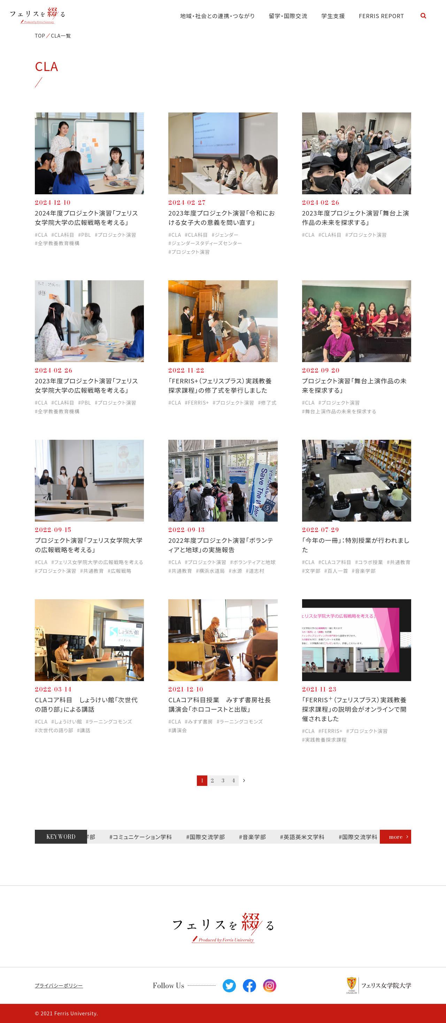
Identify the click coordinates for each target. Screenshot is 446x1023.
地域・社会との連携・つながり (217, 15)
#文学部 (311, 570)
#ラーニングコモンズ (109, 721)
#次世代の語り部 (54, 730)
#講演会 (177, 730)
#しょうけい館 (66, 721)
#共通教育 (92, 570)
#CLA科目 (63, 234)
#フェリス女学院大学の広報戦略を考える (97, 562)
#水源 (235, 570)
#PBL (84, 234)
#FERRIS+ (197, 402)
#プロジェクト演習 (115, 234)
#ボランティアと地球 (253, 562)
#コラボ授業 (369, 562)
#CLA (41, 234)
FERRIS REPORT (381, 15)
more (395, 837)
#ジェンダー (225, 234)
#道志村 (255, 570)
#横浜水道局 (210, 570)
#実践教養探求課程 (324, 739)
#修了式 (267, 402)
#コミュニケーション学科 (147, 837)
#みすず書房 (199, 721)
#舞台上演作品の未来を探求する (339, 411)
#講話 (84, 730)
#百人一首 (336, 570)
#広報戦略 (120, 570)
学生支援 (333, 15)
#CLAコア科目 (335, 562)
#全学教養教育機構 (57, 243)
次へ (244, 780)
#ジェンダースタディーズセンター (205, 243)
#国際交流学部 (212, 837)
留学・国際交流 (288, 15)
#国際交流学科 (364, 837)
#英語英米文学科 (308, 837)
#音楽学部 (364, 570)
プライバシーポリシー (59, 985)
